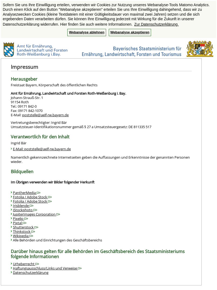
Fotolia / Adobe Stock (32, 197)
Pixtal (19, 222)
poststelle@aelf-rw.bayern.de (45, 114)
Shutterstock (25, 227)
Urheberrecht (26, 263)
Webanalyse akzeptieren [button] (129, 32)
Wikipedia (23, 235)
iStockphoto (25, 209)
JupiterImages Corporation (36, 214)
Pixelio (20, 218)
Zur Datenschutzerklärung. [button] (156, 24)
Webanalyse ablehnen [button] (86, 32)
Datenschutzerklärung (30, 272)
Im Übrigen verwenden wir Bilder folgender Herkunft (52, 182)
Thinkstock (24, 231)
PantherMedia (26, 192)
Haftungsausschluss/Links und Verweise (47, 268)
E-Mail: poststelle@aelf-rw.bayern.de (42, 148)
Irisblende (23, 205)
